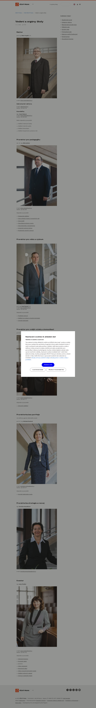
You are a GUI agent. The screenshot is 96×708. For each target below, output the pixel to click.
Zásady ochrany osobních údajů (40, 358)
